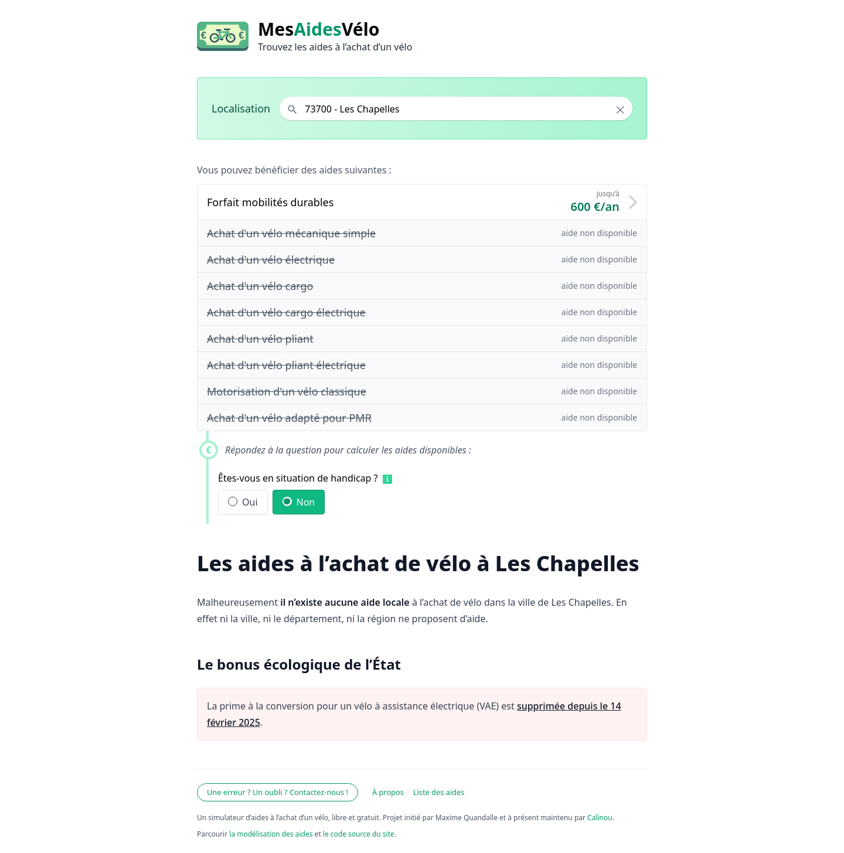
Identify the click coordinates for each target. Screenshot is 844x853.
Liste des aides (439, 792)
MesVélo (318, 29)
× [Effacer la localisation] (620, 109)
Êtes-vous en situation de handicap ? (298, 478)
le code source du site (358, 834)
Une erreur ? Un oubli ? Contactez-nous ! (277, 792)
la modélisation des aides (270, 834)
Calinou (599, 818)
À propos (388, 792)
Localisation (241, 108)
